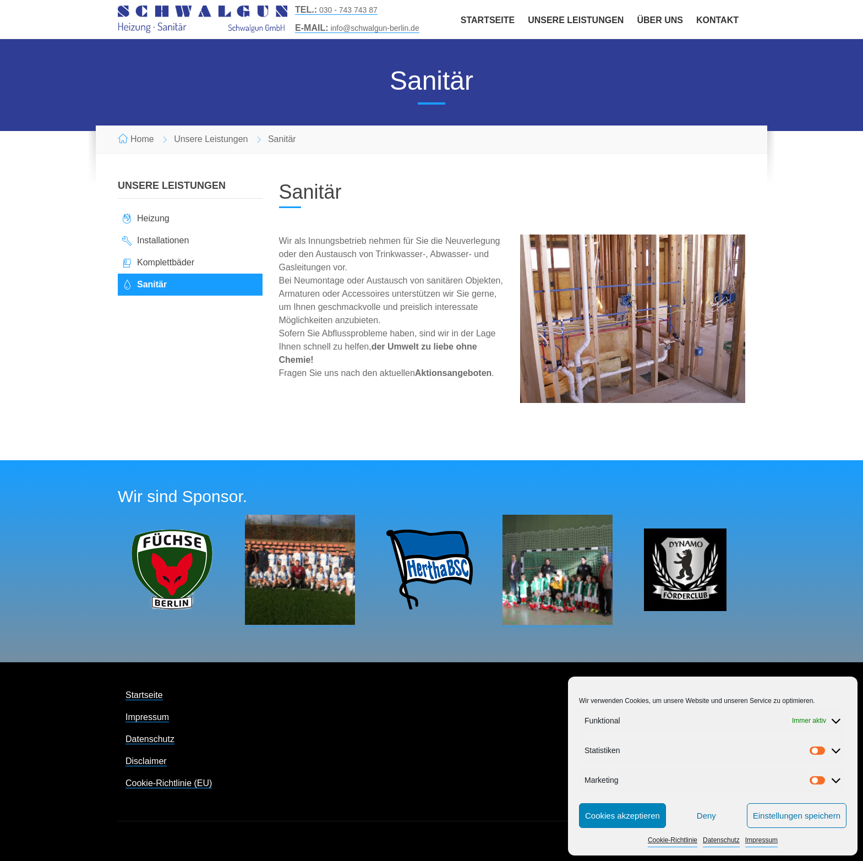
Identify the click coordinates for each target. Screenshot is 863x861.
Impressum (761, 840)
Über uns (660, 20)
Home (142, 139)
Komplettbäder (165, 262)
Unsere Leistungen (576, 20)
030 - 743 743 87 (336, 10)
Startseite (488, 20)
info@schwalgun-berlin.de (357, 28)
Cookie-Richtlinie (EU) (168, 783)
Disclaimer (146, 761)
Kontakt (717, 20)
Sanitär (152, 284)
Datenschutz (721, 840)
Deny (706, 815)
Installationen (163, 240)
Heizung (153, 218)
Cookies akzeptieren (622, 815)
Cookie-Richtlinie (672, 840)
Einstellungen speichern (796, 815)
